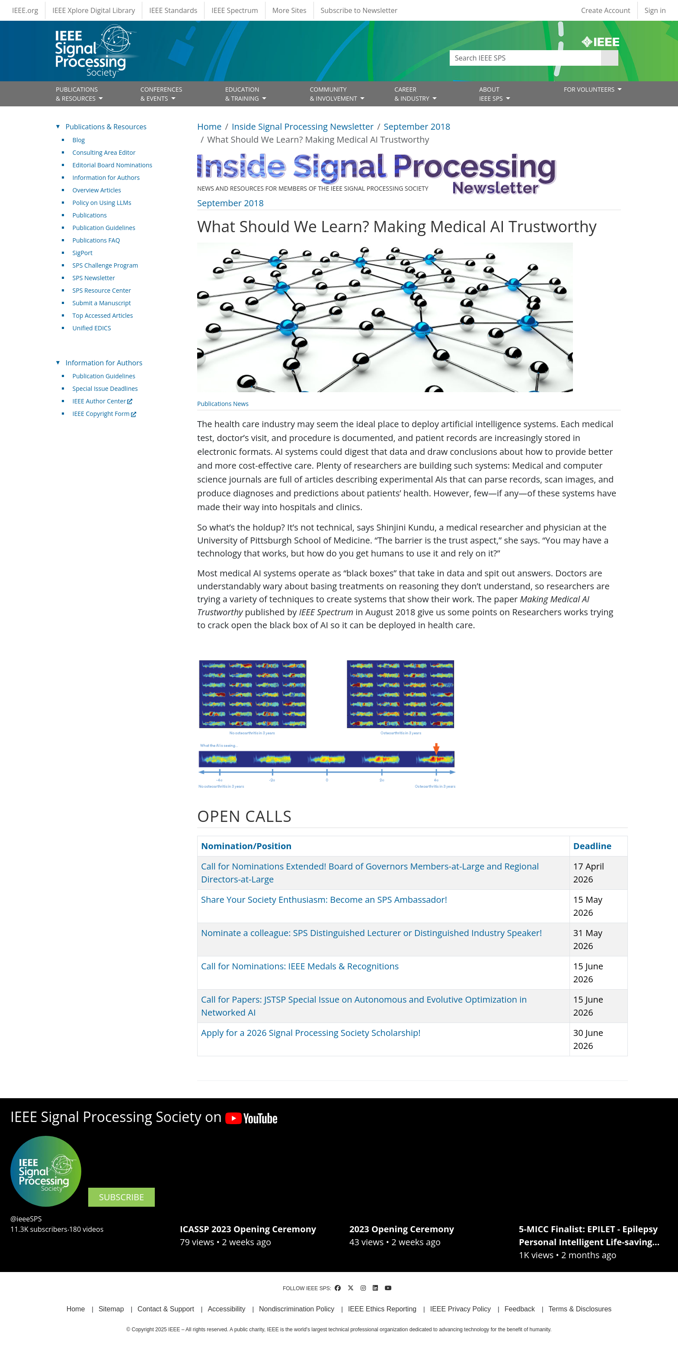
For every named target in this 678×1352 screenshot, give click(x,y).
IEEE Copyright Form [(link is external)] (104, 413)
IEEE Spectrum (234, 10)
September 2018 (417, 126)
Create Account (605, 10)
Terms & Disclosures (580, 1309)
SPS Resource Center (102, 290)
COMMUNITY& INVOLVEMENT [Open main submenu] (334, 93)
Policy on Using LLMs (102, 202)
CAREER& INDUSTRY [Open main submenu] (412, 93)
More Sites (289, 10)
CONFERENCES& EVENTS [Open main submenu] (161, 93)
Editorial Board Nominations (113, 165)
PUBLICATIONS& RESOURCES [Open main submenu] (77, 93)
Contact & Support (166, 1309)
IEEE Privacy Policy (460, 1309)
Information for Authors (106, 177)
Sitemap (111, 1309)
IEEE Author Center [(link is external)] (103, 401)
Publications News (223, 404)
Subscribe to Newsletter (359, 10)
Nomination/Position (246, 846)
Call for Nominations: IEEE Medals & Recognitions (300, 966)
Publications (90, 215)
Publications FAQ (96, 240)
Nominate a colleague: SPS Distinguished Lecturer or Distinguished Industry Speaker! (371, 933)
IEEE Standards (173, 10)
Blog (79, 140)
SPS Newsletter (94, 278)
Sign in (655, 10)
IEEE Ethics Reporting (382, 1309)
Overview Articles (97, 190)
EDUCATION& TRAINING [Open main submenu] (243, 93)
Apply (609, 58)
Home (209, 126)
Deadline (592, 846)
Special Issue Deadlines (105, 388)
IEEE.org (25, 10)
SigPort (83, 253)
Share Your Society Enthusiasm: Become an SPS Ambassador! (324, 899)
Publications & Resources (106, 126)
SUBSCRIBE (121, 1197)
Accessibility (226, 1309)
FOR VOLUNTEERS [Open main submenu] (590, 89)
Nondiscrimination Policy (296, 1309)
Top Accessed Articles (103, 315)
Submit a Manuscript (102, 303)
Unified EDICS (92, 328)
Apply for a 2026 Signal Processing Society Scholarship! (310, 1033)
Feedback (520, 1309)
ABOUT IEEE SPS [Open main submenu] (491, 93)
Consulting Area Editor (104, 152)
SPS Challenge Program (105, 265)
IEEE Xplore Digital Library (93, 10)
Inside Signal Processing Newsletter (303, 126)
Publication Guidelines (104, 228)
